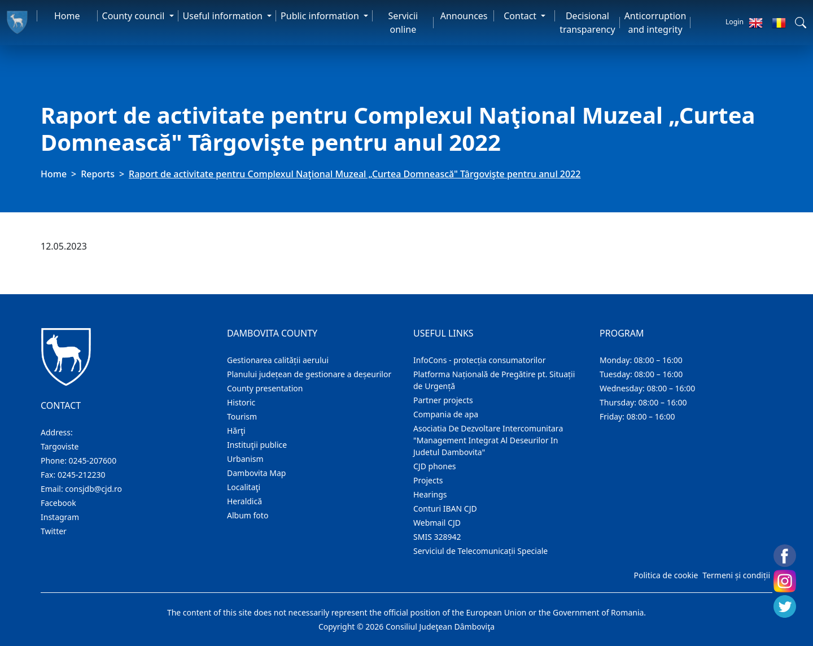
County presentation (265, 388)
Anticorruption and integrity (655, 23)
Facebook (58, 502)
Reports (98, 174)
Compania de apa (445, 414)
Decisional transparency (587, 23)
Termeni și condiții (736, 575)
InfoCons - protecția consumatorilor (479, 360)
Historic (241, 402)
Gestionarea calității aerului (278, 360)
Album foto (247, 515)
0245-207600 (93, 460)
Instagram (60, 517)
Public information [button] (321, 16)
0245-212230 (82, 474)
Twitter (54, 531)
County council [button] (134, 16)
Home (67, 16)
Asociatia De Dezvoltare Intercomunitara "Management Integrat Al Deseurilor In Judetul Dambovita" (488, 440)
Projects (428, 480)
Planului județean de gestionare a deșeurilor (309, 374)
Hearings (430, 494)
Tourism (242, 416)
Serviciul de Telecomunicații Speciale (480, 550)
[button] (800, 22)
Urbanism (245, 458)
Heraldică (244, 501)
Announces (464, 16)
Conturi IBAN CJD (445, 508)
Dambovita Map (256, 473)
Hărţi (236, 430)
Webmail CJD (437, 522)
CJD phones (434, 466)
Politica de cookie (665, 575)
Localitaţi (243, 487)
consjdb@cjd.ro (93, 488)
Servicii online (403, 23)
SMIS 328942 (437, 536)
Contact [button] (521, 16)
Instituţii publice (257, 444)
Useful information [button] (224, 16)
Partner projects (443, 400)
